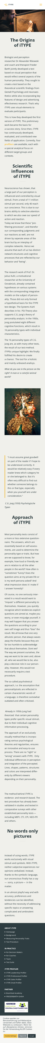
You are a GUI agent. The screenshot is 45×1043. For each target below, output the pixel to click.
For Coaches (11, 955)
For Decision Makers (14, 952)
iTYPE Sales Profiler (13, 979)
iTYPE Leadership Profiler (16, 973)
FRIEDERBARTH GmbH (15, 996)
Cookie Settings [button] (10, 1036)
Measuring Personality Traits (17, 938)
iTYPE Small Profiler (14, 983)
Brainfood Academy (14, 993)
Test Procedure (12, 942)
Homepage (10, 932)
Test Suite (10, 962)
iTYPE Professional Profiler (16, 976)
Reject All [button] (23, 1036)
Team (8, 959)
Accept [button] (31, 1036)
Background (11, 935)
